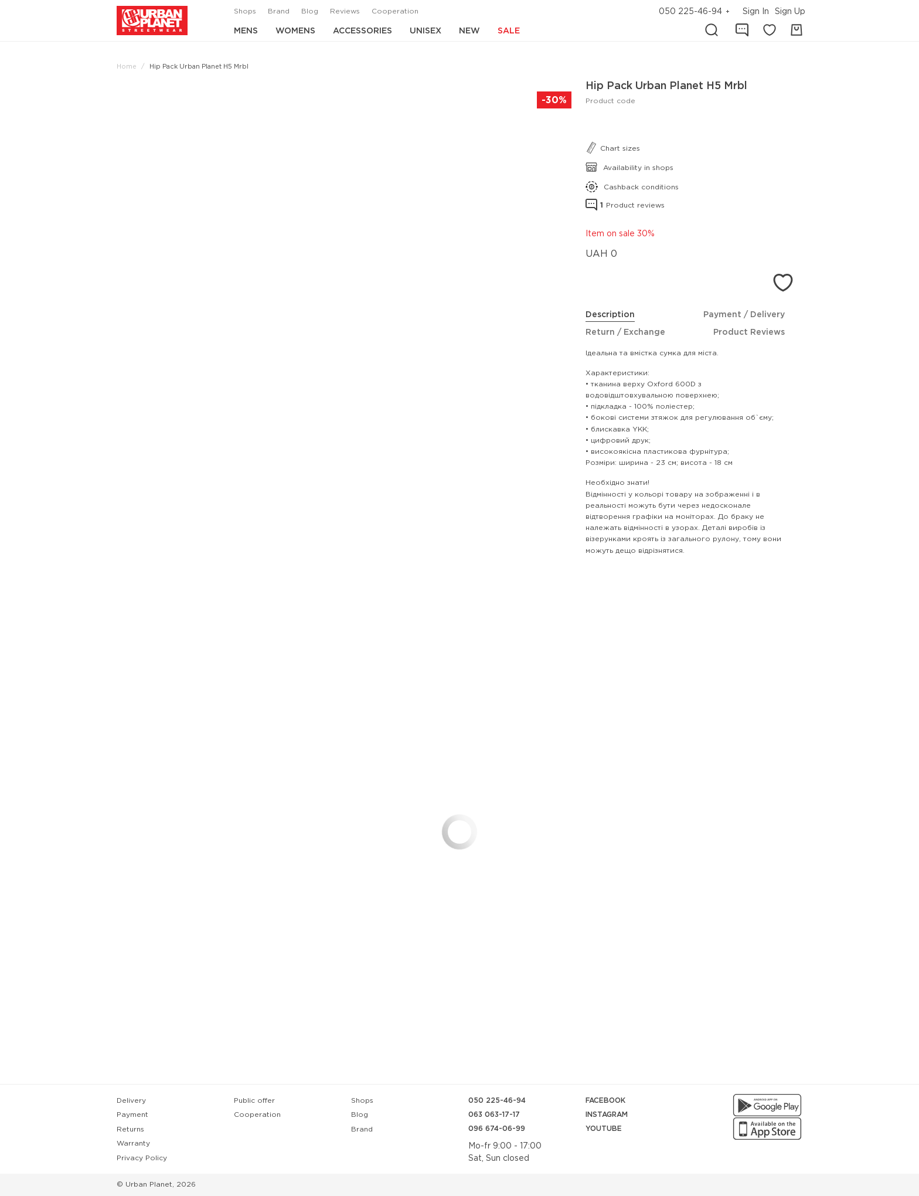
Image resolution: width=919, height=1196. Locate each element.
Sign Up (790, 11)
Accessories (362, 31)
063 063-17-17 (494, 1115)
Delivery (131, 1101)
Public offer (254, 1101)
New (469, 31)
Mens (246, 31)
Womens (295, 31)
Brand (279, 11)
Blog (309, 11)
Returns (130, 1129)
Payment (132, 1115)
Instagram (607, 1115)
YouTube (604, 1129)
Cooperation (395, 11)
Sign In (756, 11)
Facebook (605, 1101)
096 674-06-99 (496, 1129)
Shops (245, 11)
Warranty (133, 1143)
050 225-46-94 (690, 11)
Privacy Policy (142, 1158)
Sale (509, 31)
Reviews (345, 11)
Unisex (425, 31)
